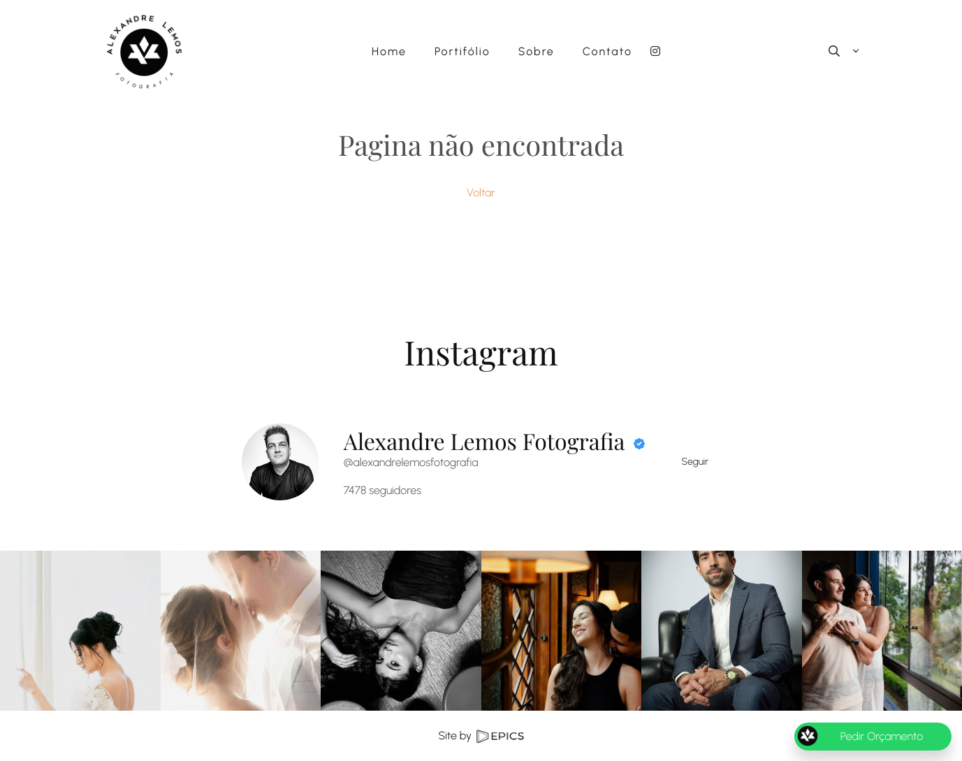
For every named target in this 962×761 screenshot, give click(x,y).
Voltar (481, 192)
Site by (480, 735)
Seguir (695, 462)
